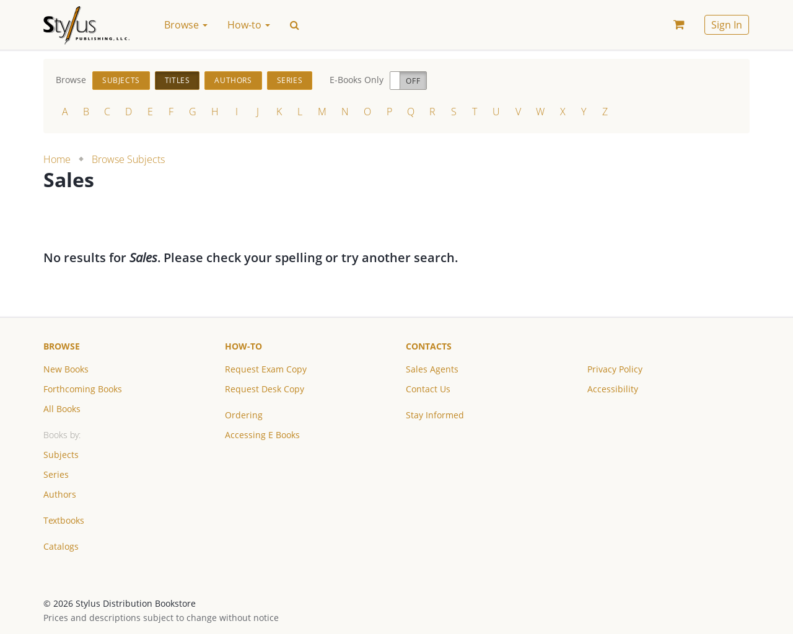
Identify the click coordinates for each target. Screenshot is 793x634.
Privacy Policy (614, 369)
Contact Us (428, 389)
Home (57, 159)
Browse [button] (186, 25)
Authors (233, 80)
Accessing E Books (262, 435)
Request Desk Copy (264, 389)
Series (290, 80)
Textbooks (63, 520)
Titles (177, 80)
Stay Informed (435, 415)
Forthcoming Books (82, 389)
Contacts (429, 346)
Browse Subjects (128, 159)
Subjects (121, 80)
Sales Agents (432, 369)
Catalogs (61, 546)
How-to (243, 346)
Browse (61, 346)
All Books (62, 409)
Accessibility (612, 389)
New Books (66, 369)
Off (413, 81)
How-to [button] (248, 25)
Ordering (244, 415)
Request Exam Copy (266, 369)
